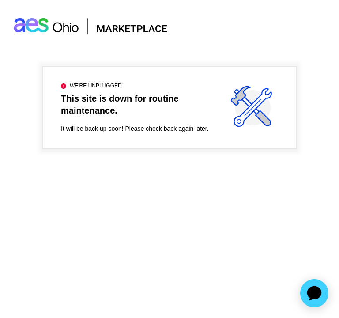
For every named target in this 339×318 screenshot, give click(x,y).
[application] (314, 293)
